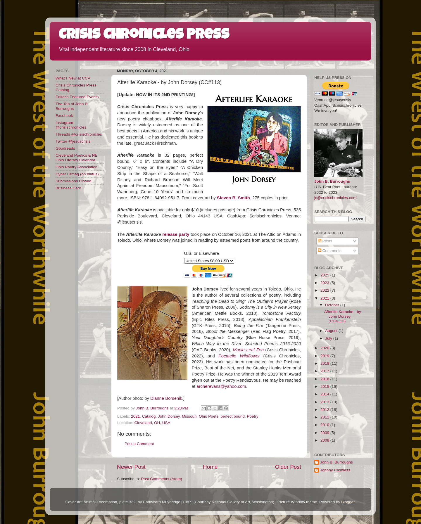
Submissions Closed (73, 181)
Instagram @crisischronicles (71, 124)
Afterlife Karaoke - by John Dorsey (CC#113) (342, 316)
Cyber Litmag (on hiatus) (77, 174)
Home (210, 467)
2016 (325, 379)
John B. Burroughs (332, 181)
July (329, 338)
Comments (329, 250)
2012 (325, 409)
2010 (325, 425)
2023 (325, 283)
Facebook (64, 115)
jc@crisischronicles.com (335, 198)
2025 (325, 275)
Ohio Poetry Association (76, 167)
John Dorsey (169, 416)
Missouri (189, 416)
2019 (325, 356)
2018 (325, 363)
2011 (325, 417)
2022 (325, 290)
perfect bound (232, 416)
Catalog (149, 416)
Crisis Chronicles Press (143, 35)
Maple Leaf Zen (248, 349)
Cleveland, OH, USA (152, 423)
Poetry (252, 416)
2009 (325, 432)
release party (175, 234)
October (332, 305)
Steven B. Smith (233, 198)
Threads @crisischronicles (79, 134)
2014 (325, 394)
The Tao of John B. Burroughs (72, 106)
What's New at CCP (73, 78)
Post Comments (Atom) (161, 479)
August (332, 330)
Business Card (68, 188)
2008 (325, 440)
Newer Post (131, 467)
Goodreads (65, 148)
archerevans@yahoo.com (221, 386)
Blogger (348, 502)
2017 (325, 371)
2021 (135, 416)
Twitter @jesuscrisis (73, 141)
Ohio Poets (208, 416)
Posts (325, 241)
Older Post (288, 467)
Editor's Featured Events (77, 97)
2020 (325, 348)
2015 (325, 386)
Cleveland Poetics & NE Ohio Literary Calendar (76, 157)
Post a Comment (139, 444)
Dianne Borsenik (166, 398)
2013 (325, 402)
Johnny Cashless (335, 470)
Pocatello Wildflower (239, 356)
